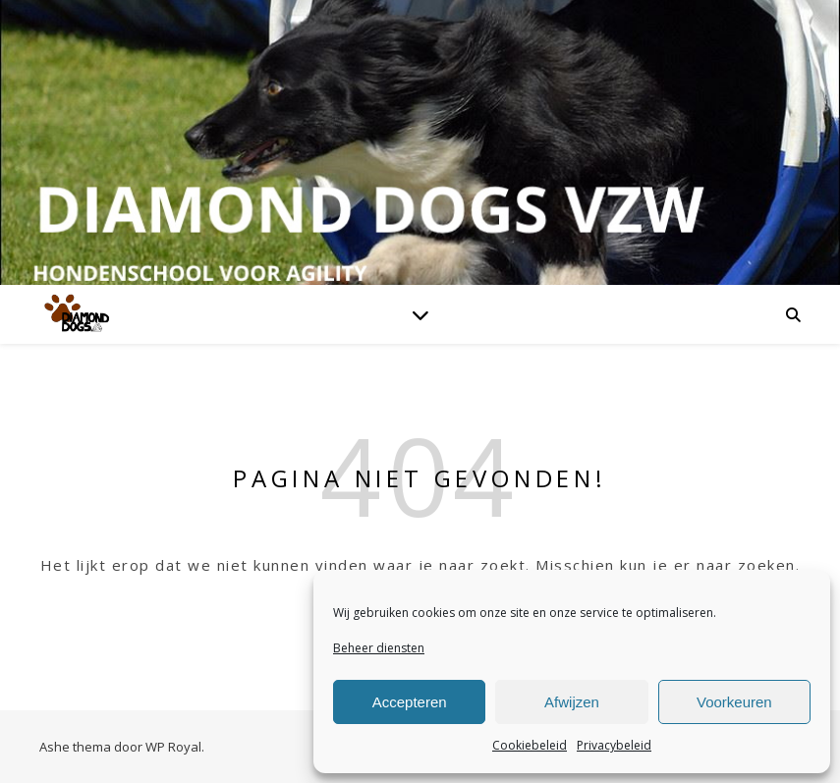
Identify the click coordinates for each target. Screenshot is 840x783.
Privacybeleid (614, 745)
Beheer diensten (378, 648)
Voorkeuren (734, 702)
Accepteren (409, 702)
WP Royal (173, 746)
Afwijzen (571, 702)
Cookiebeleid (529, 745)
